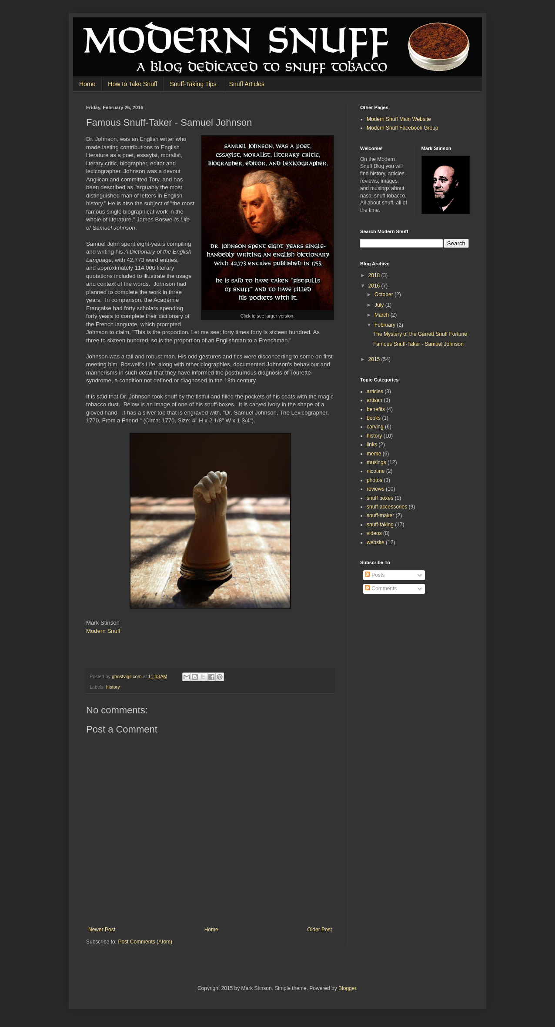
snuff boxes (380, 498)
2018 (374, 275)
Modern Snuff (103, 631)
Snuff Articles (246, 83)
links (372, 445)
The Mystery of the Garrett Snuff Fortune (420, 334)
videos (374, 533)
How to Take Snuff (132, 83)
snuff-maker (380, 515)
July (379, 305)
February (385, 325)
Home (87, 83)
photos (374, 480)
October (384, 294)
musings (376, 462)
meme (374, 454)
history (113, 686)
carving (375, 427)
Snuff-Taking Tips (193, 83)
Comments (381, 588)
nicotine (375, 471)
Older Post (319, 930)
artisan (374, 400)
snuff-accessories (387, 507)
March (382, 315)
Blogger (347, 988)
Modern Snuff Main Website (399, 119)
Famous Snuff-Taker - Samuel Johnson (418, 344)
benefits (376, 409)
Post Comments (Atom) (145, 942)
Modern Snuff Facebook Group (402, 128)
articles (375, 391)
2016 (374, 286)
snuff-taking (380, 525)
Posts (374, 575)
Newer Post (101, 930)
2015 (374, 359)
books (374, 418)
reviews (375, 489)
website (375, 542)
